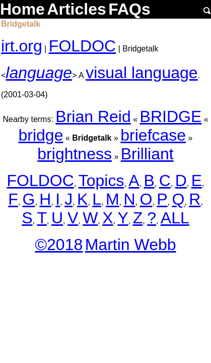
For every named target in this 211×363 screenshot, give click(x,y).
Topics (101, 180)
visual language (141, 73)
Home (22, 9)
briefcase (153, 135)
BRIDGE (171, 116)
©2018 (59, 244)
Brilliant (147, 154)
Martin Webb (130, 244)
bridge (41, 135)
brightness (74, 154)
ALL (175, 218)
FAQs (129, 9)
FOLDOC (82, 46)
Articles (76, 9)
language (39, 73)
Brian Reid (92, 116)
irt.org (21, 46)
